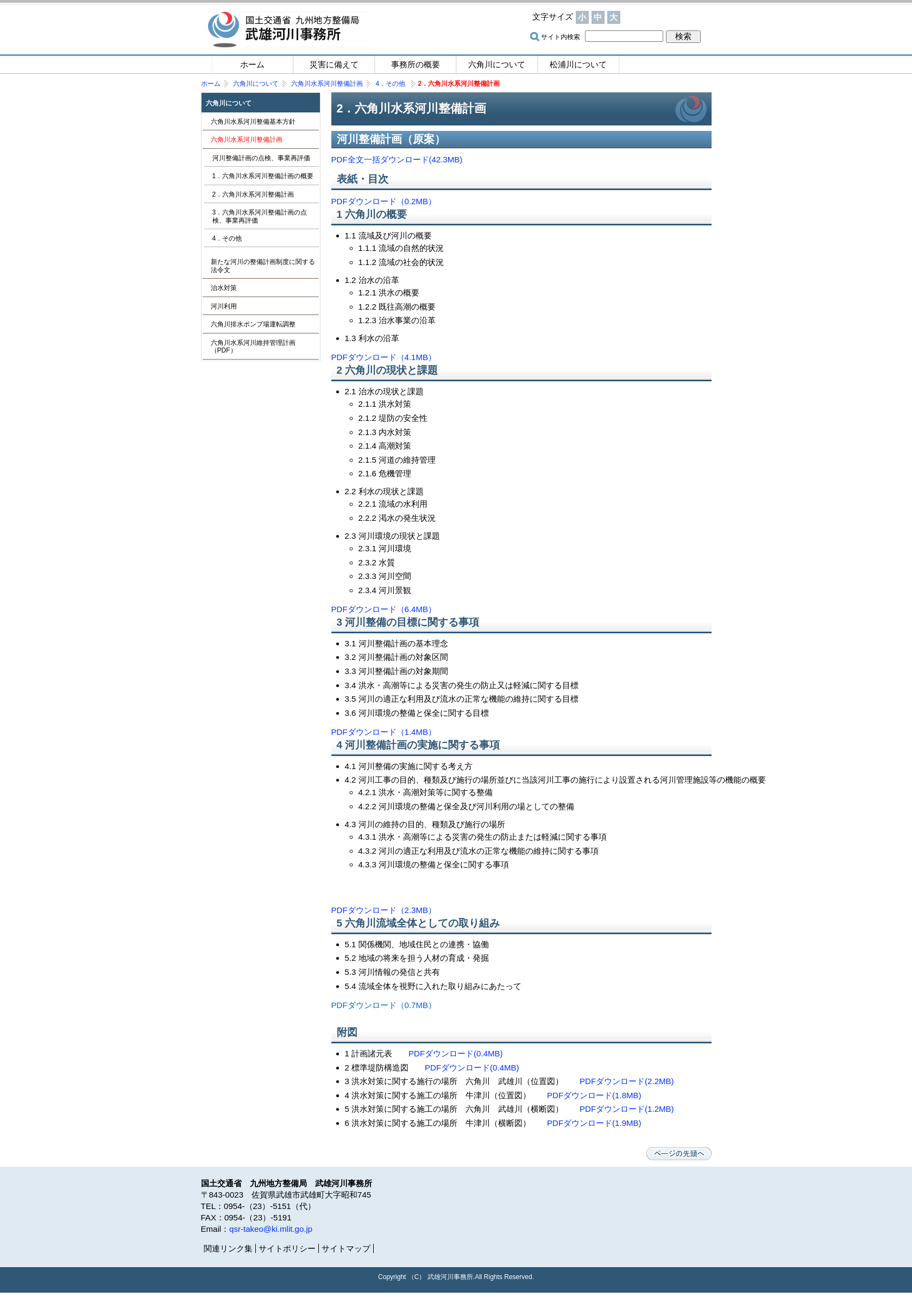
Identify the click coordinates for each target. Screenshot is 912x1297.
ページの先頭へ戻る (679, 1153)
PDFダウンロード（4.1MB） (384, 357)
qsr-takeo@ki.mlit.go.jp (270, 1228)
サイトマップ (668, 17)
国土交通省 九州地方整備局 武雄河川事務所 (287, 30)
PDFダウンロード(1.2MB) (627, 1108)
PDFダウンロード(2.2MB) (627, 1081)
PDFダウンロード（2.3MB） (384, 910)
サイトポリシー (287, 1248)
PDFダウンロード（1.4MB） (384, 731)
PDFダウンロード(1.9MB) (594, 1123)
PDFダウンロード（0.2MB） (384, 201)
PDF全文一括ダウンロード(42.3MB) (397, 159)
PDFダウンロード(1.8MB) (594, 1095)
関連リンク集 (228, 1248)
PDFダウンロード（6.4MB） (384, 609)
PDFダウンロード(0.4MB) (455, 1053)
